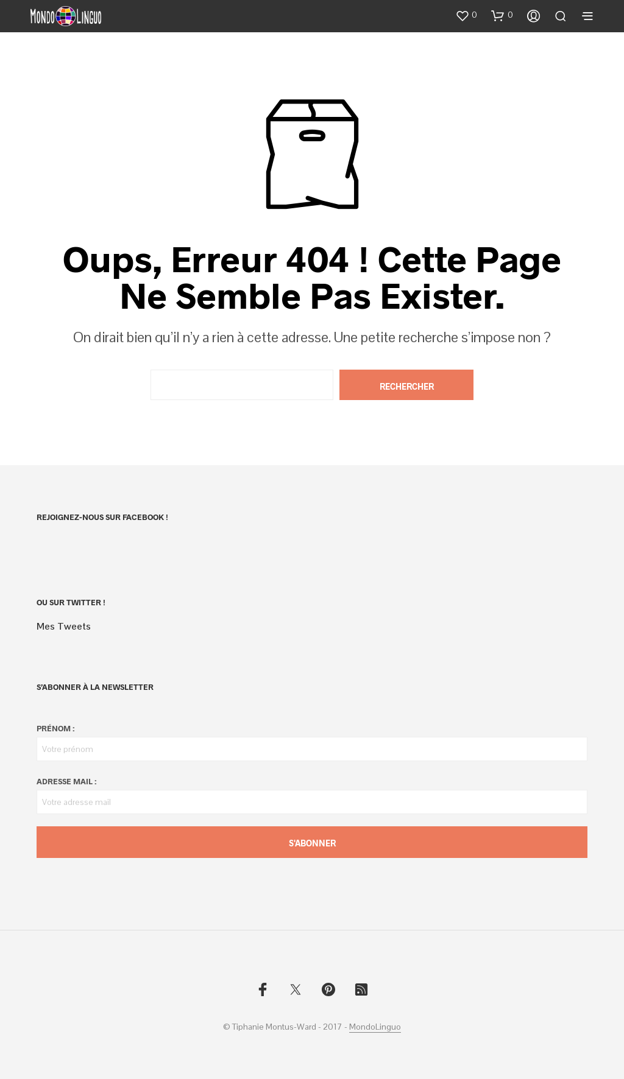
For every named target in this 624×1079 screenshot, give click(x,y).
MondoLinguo (375, 1027)
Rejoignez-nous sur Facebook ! (102, 517)
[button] (466, 15)
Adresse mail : (66, 781)
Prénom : (55, 728)
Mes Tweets (64, 626)
